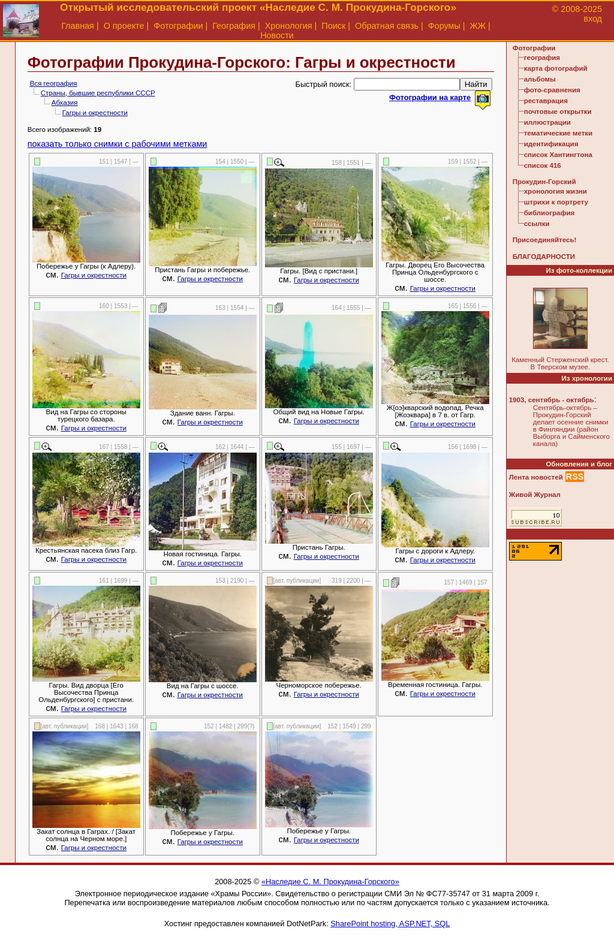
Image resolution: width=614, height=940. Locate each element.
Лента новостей (536, 477)
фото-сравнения (552, 90)
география (542, 57)
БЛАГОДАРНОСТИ (544, 256)
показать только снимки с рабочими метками (117, 144)
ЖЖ (478, 26)
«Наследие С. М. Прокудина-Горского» (330, 881)
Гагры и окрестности (95, 112)
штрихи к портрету (556, 202)
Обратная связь (387, 26)
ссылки (537, 223)
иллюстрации (547, 122)
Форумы (444, 26)
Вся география (53, 83)
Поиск (333, 26)
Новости (277, 35)
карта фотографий (556, 68)
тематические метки (558, 133)
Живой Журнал (535, 494)
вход (592, 18)
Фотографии (178, 26)
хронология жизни (555, 191)
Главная (77, 26)
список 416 (542, 165)
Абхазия (65, 102)
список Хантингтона (558, 154)
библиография (549, 212)
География (233, 26)
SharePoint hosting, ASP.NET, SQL (390, 923)
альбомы (540, 79)
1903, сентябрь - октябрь (551, 399)
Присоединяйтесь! (545, 239)
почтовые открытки (558, 111)
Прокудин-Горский (544, 181)
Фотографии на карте (430, 97)
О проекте (124, 26)
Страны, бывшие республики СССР (98, 93)
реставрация (546, 100)
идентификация (551, 143)
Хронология (288, 26)
